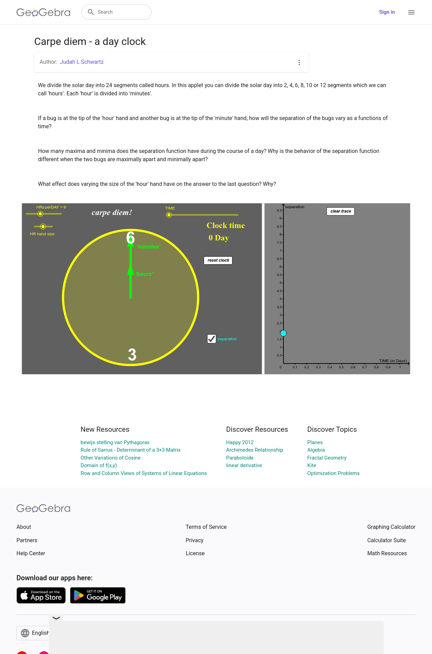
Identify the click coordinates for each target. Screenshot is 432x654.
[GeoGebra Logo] (43, 12)
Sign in (387, 12)
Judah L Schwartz (82, 62)
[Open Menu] (411, 12)
